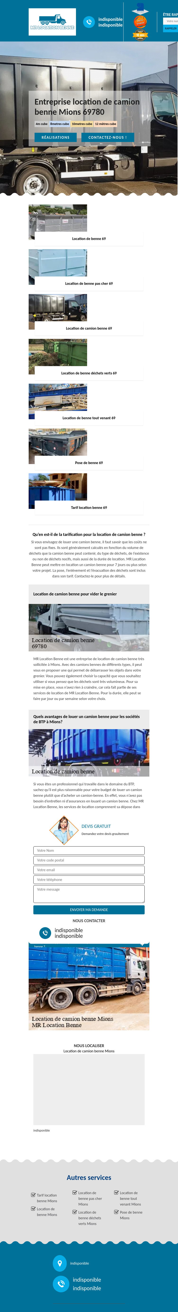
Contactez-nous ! (108, 137)
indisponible (110, 19)
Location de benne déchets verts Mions (89, 1218)
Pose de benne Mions (131, 1215)
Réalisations (56, 137)
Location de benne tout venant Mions (130, 1198)
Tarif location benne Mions (47, 1198)
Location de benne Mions (47, 1212)
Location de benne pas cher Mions (90, 1198)
